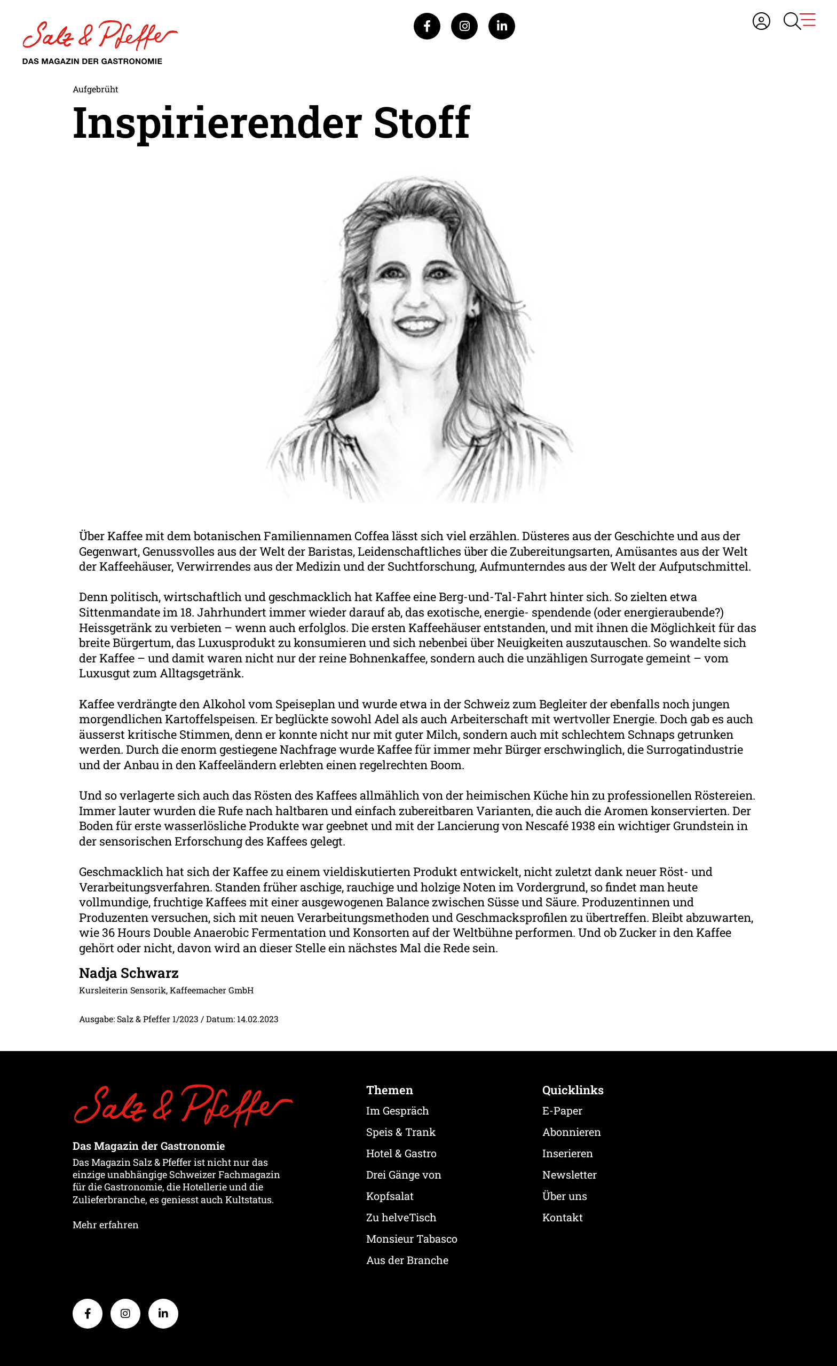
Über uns (564, 1196)
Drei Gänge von (403, 1174)
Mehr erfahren (106, 1224)
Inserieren (567, 1153)
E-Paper (562, 1110)
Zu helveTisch (401, 1217)
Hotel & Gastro (401, 1153)
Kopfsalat (390, 1196)
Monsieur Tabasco (411, 1238)
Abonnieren (571, 1132)
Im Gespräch (397, 1110)
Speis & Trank (401, 1132)
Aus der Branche (407, 1260)
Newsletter (569, 1174)
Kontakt (562, 1217)
